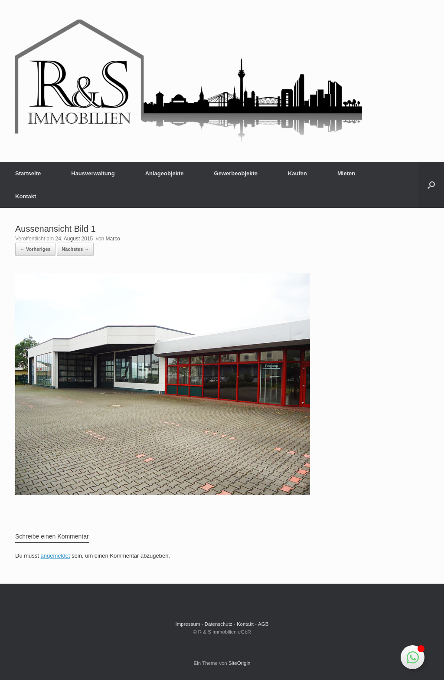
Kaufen (297, 173)
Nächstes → (75, 249)
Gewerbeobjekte (236, 173)
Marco (113, 239)
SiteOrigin (240, 663)
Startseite (28, 173)
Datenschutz (218, 624)
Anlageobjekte (164, 173)
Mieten (346, 173)
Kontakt (25, 196)
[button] (431, 185)
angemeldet (55, 555)
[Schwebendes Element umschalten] (412, 657)
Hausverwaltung (92, 173)
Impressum (188, 624)
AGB (263, 624)
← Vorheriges (35, 249)
